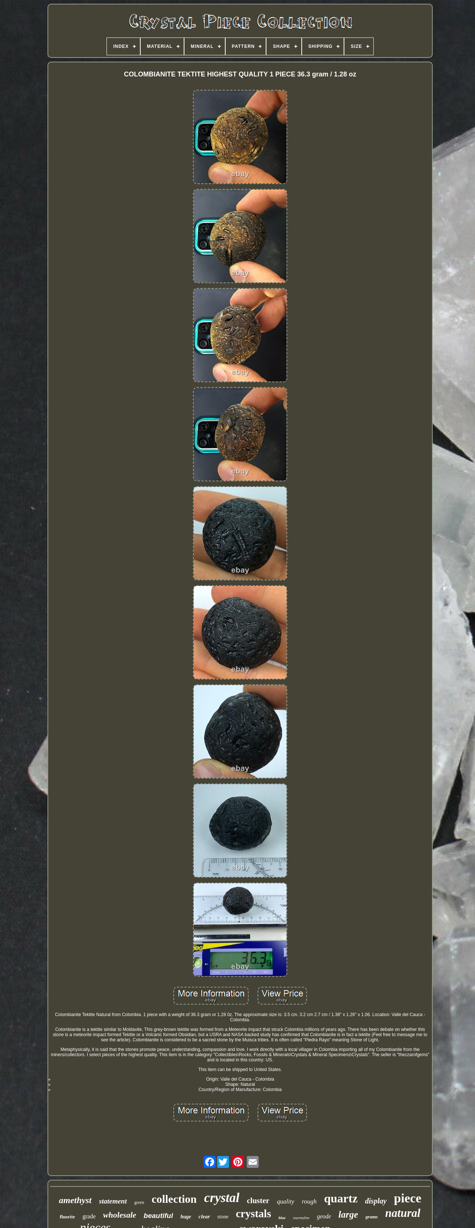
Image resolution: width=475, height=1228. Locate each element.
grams (372, 1216)
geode (324, 1216)
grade (89, 1216)
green (139, 1202)
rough (309, 1201)
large (348, 1214)
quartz (341, 1198)
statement (113, 1201)
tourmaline (301, 1218)
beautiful (158, 1215)
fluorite (67, 1216)
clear (204, 1216)
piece (408, 1198)
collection (174, 1199)
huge (185, 1216)
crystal (221, 1198)
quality (285, 1201)
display (376, 1201)
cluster (258, 1200)
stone (223, 1216)
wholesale (119, 1214)
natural (402, 1212)
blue (282, 1217)
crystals (253, 1213)
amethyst (75, 1200)
